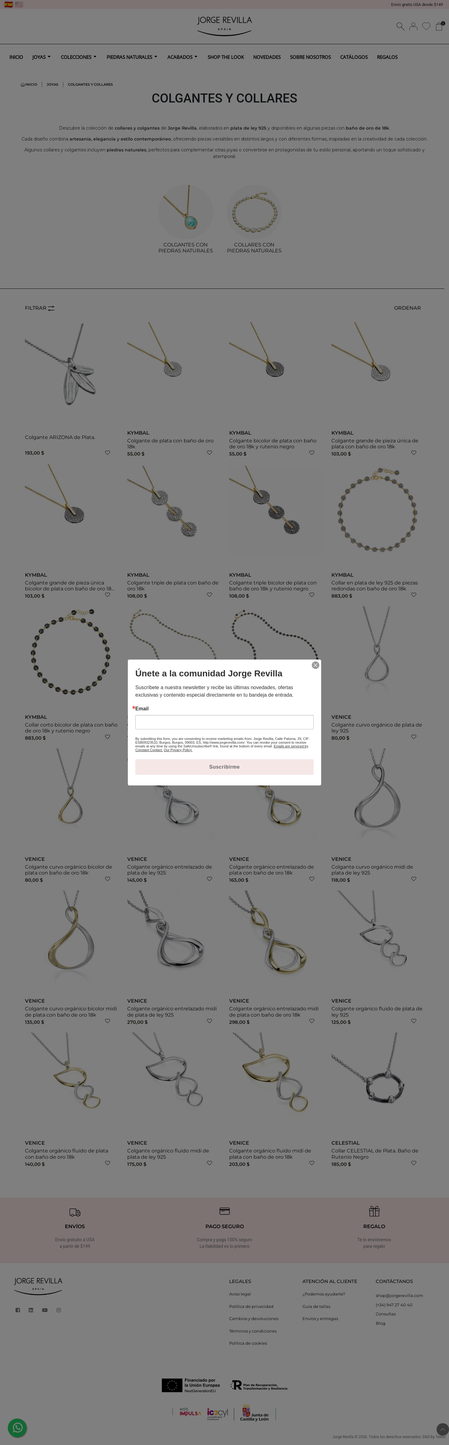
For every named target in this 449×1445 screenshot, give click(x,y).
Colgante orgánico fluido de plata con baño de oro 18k (66, 1154)
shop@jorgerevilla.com (399, 1295)
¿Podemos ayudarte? (323, 1293)
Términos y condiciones (253, 1330)
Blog (380, 1323)
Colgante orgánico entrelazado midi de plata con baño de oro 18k (274, 1012)
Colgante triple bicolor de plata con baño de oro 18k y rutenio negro (273, 586)
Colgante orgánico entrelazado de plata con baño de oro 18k (271, 870)
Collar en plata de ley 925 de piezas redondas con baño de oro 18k (374, 586)
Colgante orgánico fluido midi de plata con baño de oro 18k (270, 1154)
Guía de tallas (316, 1306)
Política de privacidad (251, 1306)
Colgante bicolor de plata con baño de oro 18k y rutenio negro (272, 444)
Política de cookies (248, 1343)
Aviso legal (240, 1293)
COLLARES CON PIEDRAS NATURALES (254, 248)
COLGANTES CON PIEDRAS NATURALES (185, 248)
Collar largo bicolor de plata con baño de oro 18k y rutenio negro (275, 728)
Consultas (386, 1313)
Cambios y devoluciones (253, 1318)
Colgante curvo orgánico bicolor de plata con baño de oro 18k (68, 870)
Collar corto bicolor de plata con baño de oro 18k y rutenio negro (71, 728)
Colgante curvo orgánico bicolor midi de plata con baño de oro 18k (71, 1012)
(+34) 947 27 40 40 (394, 1304)
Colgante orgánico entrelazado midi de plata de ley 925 (172, 1012)
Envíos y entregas (320, 1318)
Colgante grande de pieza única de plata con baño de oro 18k (374, 444)
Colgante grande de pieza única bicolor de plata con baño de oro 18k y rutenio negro (69, 589)
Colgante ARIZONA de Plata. (60, 437)
